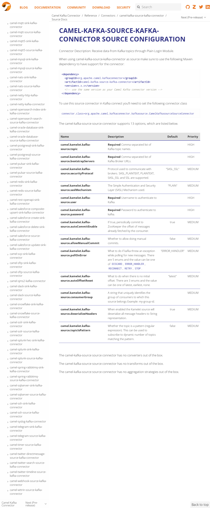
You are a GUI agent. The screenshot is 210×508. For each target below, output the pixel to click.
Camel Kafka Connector (66, 15)
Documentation (47, 7)
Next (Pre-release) (192, 17)
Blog (24, 7)
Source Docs (24, 68)
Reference (91, 15)
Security (123, 7)
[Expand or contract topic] (8, 24)
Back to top (200, 504)
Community (76, 7)
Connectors (108, 15)
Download (101, 7)
